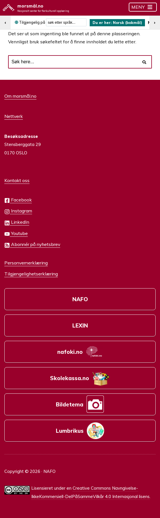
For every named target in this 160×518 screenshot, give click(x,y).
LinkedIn (16, 222)
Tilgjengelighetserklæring (31, 274)
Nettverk (13, 116)
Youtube (16, 233)
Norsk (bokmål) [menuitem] (127, 22)
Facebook (18, 200)
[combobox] (66, 22)
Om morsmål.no (20, 96)
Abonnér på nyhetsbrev (32, 244)
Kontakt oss (17, 180)
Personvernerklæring (26, 263)
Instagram (18, 211)
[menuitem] (117, 22)
